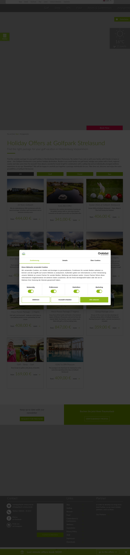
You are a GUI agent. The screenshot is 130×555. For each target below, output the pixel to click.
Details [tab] (65, 260)
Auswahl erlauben (65, 300)
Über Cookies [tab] (95, 260)
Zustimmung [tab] (34, 260)
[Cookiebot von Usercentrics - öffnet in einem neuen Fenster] (99, 253)
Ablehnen (35, 300)
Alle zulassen (94, 300)
